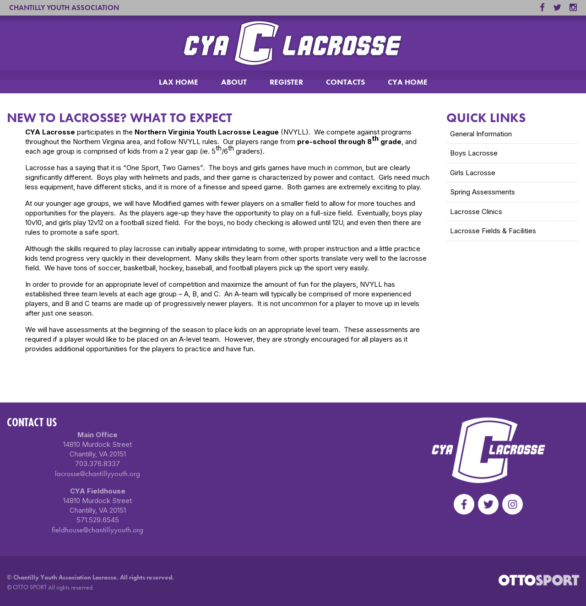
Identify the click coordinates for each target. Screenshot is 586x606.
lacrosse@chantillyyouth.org (97, 473)
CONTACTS (345, 82)
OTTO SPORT (30, 587)
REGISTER (286, 82)
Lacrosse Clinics (476, 211)
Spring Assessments (482, 192)
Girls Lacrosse (472, 172)
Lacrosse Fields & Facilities (493, 230)
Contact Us (32, 422)
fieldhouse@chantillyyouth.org (97, 530)
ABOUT (234, 82)
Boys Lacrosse (474, 153)
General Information (481, 133)
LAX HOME (178, 82)
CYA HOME (408, 82)
